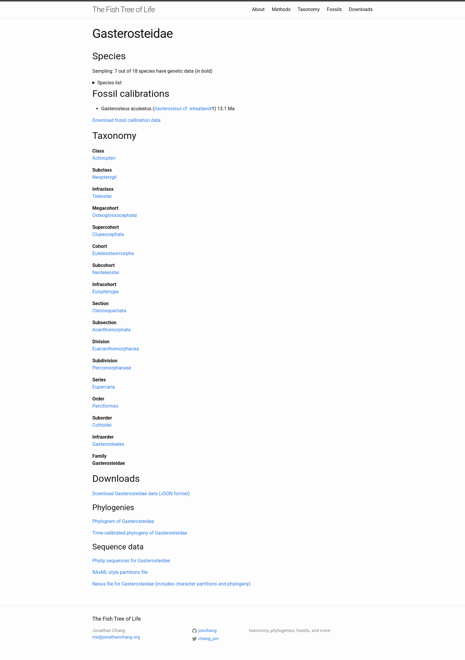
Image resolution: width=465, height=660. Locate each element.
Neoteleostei (105, 272)
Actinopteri (104, 158)
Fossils (334, 9)
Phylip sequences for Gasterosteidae (131, 560)
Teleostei (102, 196)
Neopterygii (104, 177)
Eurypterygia (105, 291)
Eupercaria (103, 387)
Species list (109, 83)
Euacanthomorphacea (115, 349)
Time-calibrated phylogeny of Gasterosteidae (139, 533)
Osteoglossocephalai (114, 215)
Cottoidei (102, 425)
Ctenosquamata (109, 310)
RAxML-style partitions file (120, 572)
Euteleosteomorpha (113, 253)
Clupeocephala (108, 234)
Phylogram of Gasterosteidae (123, 521)
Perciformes (105, 406)
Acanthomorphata (111, 330)
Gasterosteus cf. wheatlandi (183, 108)
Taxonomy (309, 9)
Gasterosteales (108, 444)
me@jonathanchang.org (116, 637)
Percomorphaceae (111, 368)
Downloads (361, 9)
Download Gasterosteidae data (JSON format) (141, 493)
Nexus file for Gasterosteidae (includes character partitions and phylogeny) (171, 584)
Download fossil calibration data (126, 120)
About (258, 9)
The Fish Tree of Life (123, 9)
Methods (281, 9)
